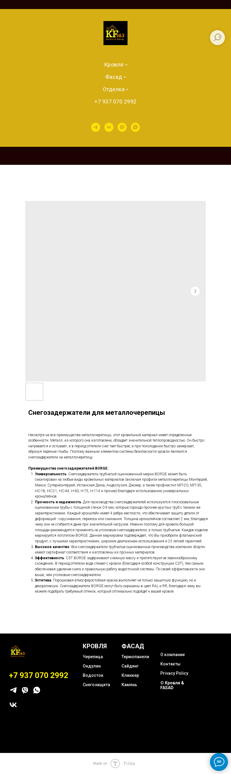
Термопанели (135, 656)
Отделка (114, 89)
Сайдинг (130, 666)
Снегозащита (96, 684)
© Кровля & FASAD (172, 685)
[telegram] (95, 127)
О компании (172, 654)
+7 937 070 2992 (115, 101)
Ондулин (92, 666)
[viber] (122, 127)
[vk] (108, 127)
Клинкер (130, 675)
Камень (129, 684)
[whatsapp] (135, 127)
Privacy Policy (174, 673)
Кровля (114, 64)
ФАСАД (133, 646)
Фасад (113, 77)
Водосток (93, 675)
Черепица (93, 656)
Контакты (170, 663)
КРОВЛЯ (95, 646)
